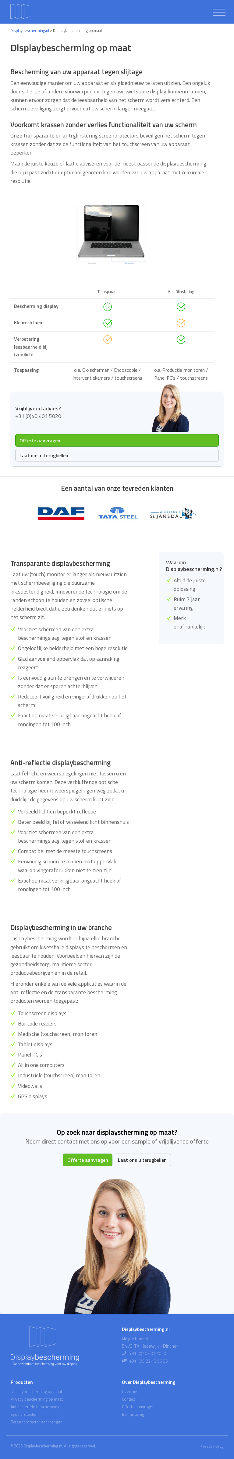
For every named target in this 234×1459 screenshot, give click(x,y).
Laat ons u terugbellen (44, 455)
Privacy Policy (212, 1446)
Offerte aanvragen (40, 440)
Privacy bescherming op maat (37, 1399)
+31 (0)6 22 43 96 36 (148, 1361)
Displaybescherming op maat (36, 1391)
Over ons (130, 1391)
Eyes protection (25, 1414)
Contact (128, 1399)
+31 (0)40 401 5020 (147, 1353)
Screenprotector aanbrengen (36, 1422)
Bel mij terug (133, 1414)
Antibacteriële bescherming (35, 1407)
